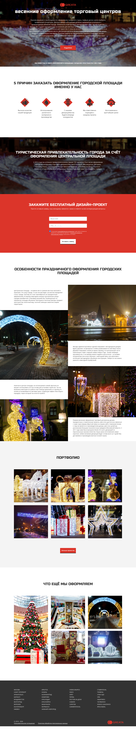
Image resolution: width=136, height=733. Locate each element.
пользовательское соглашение (66, 234)
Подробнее (68, 48)
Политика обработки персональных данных (53, 730)
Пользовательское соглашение (24, 730)
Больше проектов (68, 555)
